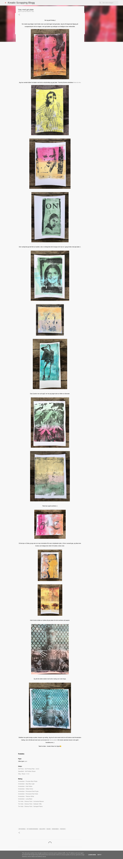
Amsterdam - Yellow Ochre (25, 789)
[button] (19, 15)
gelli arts (42, 829)
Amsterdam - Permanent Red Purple (28, 791)
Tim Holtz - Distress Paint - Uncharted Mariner (31, 801)
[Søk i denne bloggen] (110, 3)
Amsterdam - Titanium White (26, 796)
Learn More (92, 854)
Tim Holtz (62, 829)
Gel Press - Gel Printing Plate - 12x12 (28, 768)
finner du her (77, 82)
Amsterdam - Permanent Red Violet (28, 794)
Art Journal (22, 829)
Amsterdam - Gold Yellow (25, 786)
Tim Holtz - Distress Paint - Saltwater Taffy (30, 804)
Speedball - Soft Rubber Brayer (27, 771)
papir (25, 761)
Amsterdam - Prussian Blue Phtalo (27, 781)
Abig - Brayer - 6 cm (23, 774)
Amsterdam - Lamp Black (25, 799)
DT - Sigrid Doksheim (32, 829)
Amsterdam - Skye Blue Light (26, 784)
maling (48, 829)
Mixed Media (55, 829)
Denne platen (53, 740)
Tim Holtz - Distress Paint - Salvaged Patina (30, 806)
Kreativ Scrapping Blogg (21, 2)
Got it (99, 854)
